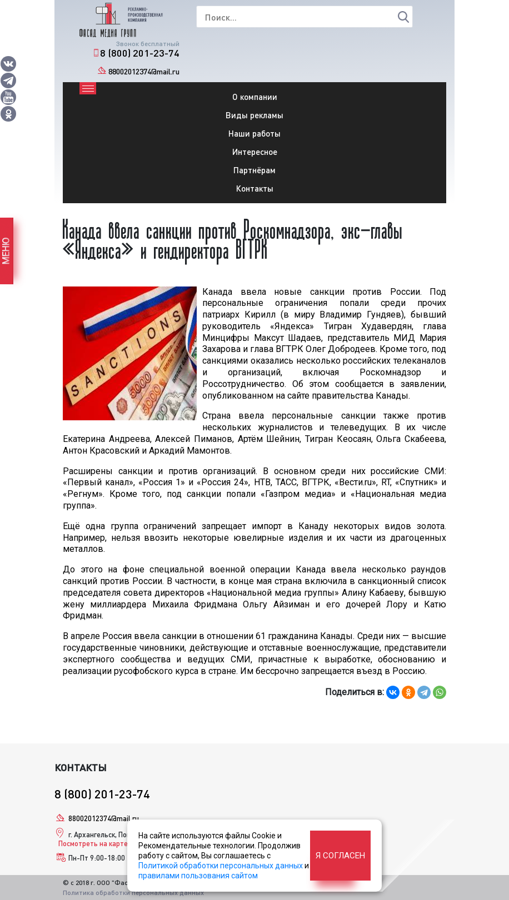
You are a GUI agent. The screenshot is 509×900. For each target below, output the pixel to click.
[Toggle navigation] (87, 88)
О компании (254, 97)
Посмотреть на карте (93, 843)
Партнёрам (254, 170)
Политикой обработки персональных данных (220, 865)
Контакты (254, 188)
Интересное (254, 152)
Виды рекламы (254, 115)
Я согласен (340, 856)
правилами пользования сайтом (198, 875)
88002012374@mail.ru (143, 71)
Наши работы (254, 133)
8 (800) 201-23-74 (139, 53)
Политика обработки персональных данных (133, 892)
